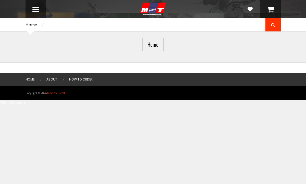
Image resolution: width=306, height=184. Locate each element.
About (51, 79)
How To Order (81, 79)
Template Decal (56, 93)
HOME (30, 79)
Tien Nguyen (12, 103)
